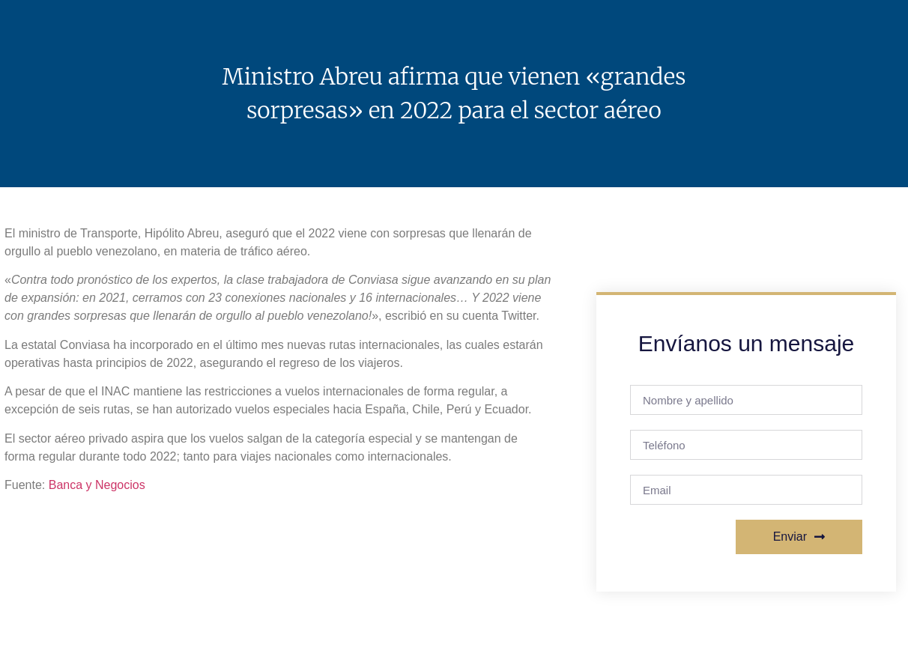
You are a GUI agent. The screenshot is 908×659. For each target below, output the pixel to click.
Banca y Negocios (97, 485)
